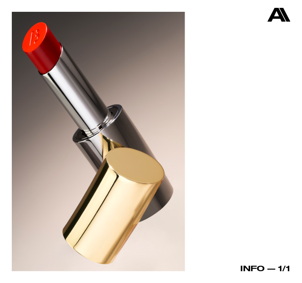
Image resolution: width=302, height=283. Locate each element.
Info (252, 268)
